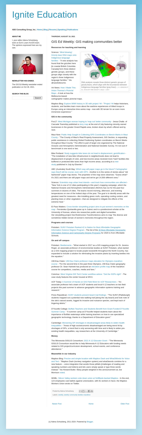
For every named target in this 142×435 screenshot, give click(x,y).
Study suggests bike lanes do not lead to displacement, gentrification (94, 153)
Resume (53, 30)
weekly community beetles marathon (77, 395)
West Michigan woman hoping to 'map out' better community (84, 121)
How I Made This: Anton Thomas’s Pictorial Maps (63, 90)
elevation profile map (101, 266)
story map (83, 124)
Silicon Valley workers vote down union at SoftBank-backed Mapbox (88, 378)
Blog (46, 30)
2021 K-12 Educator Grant (95, 340)
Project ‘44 (109, 103)
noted (62, 372)
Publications (72, 30)
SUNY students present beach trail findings (87, 295)
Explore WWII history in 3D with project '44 (83, 103)
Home (39, 30)
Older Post (125, 404)
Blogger (90, 422)
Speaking (62, 30)
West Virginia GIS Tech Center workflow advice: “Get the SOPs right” (91, 274)
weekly (60, 395)
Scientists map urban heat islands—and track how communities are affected (93, 182)
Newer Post (56, 404)
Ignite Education (44, 14)
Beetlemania (65, 245)
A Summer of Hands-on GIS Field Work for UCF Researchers (89, 282)
